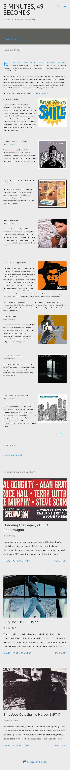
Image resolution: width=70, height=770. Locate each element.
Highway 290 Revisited (42, 93)
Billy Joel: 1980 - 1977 (20, 622)
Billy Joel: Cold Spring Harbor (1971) (31, 714)
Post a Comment (12, 454)
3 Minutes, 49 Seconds (23, 9)
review (12, 144)
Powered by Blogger (35, 761)
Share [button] (60, 433)
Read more (61, 561)
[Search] (58, 5)
